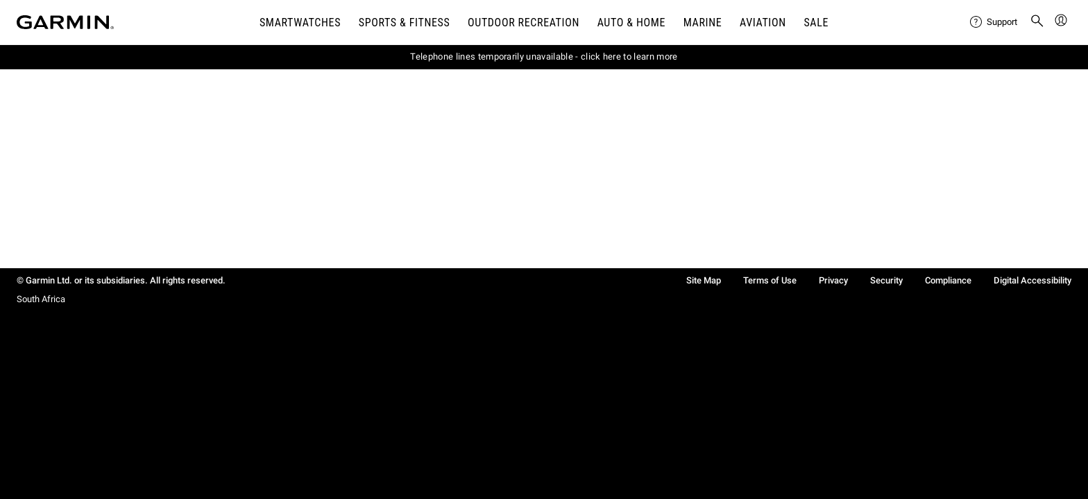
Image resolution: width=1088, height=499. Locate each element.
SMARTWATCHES (300, 22)
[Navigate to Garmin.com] (65, 22)
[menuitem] (994, 22)
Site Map (703, 280)
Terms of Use (770, 280)
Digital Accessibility (1032, 280)
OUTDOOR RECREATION (523, 22)
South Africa (41, 299)
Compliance (948, 280)
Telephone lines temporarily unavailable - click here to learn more (543, 56)
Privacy (833, 280)
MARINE (702, 22)
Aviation (763, 22)
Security (886, 280)
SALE (816, 22)
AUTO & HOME (631, 22)
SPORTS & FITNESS (404, 22)
